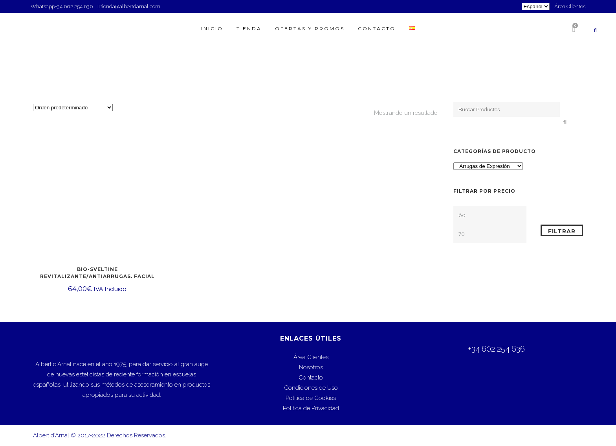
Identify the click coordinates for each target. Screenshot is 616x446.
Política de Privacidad (311, 408)
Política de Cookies (311, 398)
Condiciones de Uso (311, 387)
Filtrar (562, 231)
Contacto (311, 377)
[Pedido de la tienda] (73, 107)
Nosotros (311, 367)
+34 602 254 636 (74, 6)
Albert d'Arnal (51, 435)
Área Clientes (569, 6)
